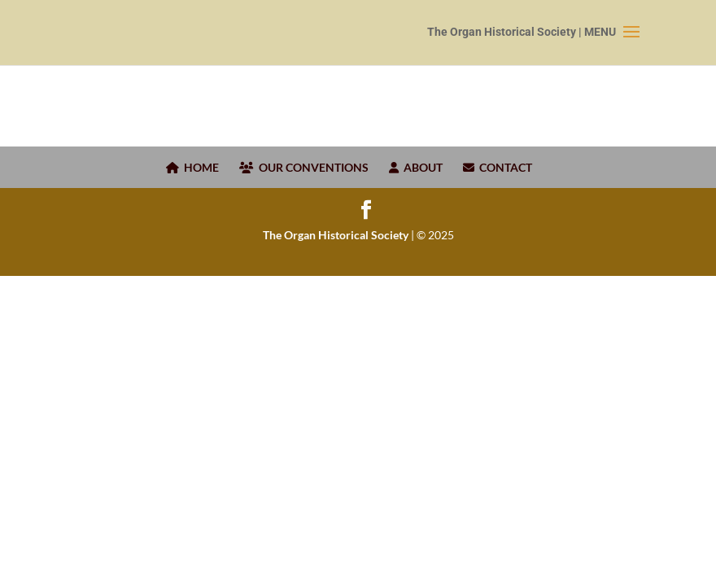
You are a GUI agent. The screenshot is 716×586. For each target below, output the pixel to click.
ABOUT (416, 167)
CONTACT (497, 167)
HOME (192, 167)
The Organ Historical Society (335, 235)
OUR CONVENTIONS (304, 167)
